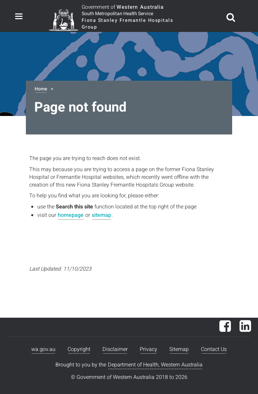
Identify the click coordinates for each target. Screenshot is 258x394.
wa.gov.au (43, 349)
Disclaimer (115, 349)
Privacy (148, 349)
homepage (71, 215)
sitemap (101, 215)
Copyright (79, 349)
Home (41, 88)
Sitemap (179, 349)
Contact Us (214, 349)
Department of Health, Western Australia (155, 365)
